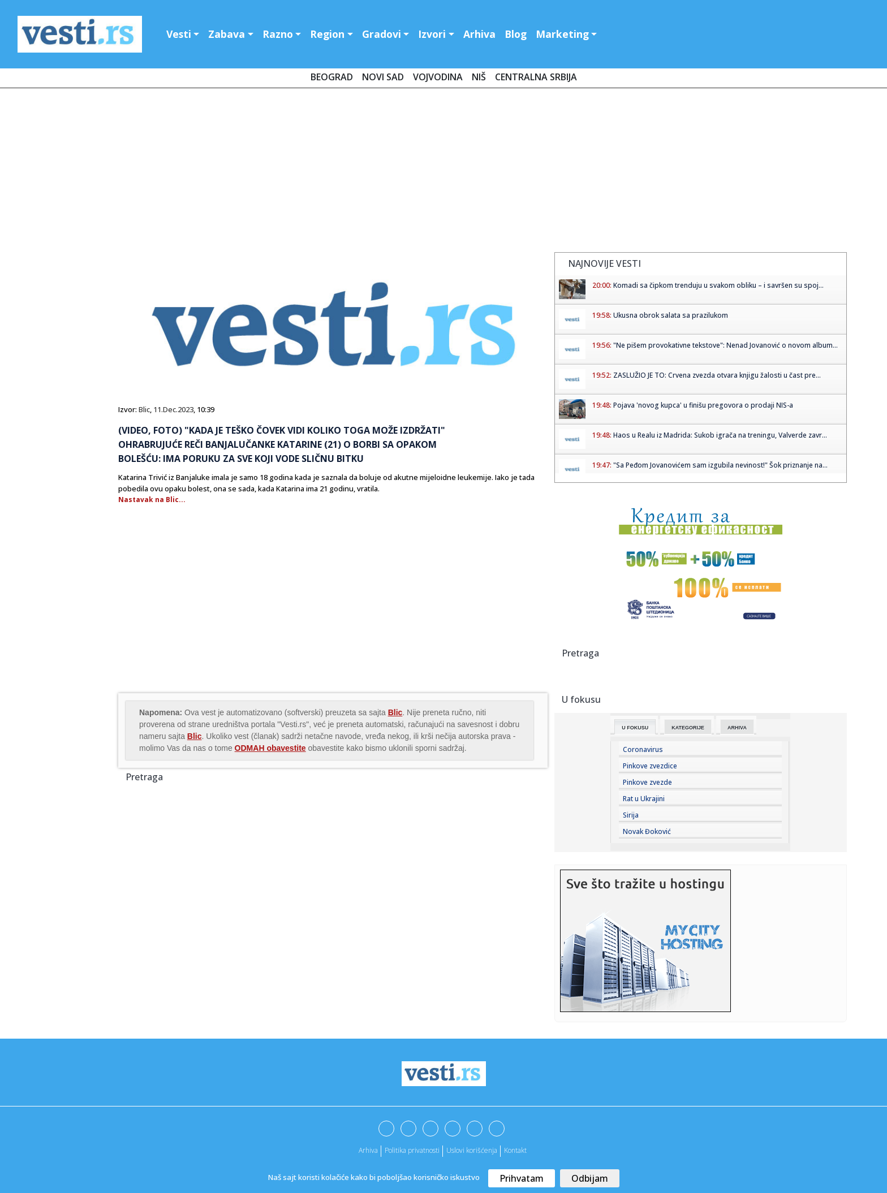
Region (327, 34)
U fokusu (635, 728)
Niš (479, 77)
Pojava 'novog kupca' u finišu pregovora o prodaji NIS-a (703, 405)
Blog (516, 34)
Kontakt (515, 1150)
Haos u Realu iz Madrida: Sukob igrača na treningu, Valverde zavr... (720, 435)
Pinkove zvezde (647, 782)
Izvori (432, 34)
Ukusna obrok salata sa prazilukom (670, 315)
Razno (277, 34)
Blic (144, 409)
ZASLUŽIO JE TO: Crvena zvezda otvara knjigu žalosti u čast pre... (717, 375)
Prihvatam (522, 1178)
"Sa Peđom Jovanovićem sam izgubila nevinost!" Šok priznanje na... (720, 465)
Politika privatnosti (412, 1150)
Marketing (562, 34)
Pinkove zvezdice (650, 766)
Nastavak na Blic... (152, 499)
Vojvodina (438, 77)
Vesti (178, 34)
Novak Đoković (647, 831)
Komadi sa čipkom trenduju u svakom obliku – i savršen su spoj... (718, 285)
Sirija (631, 815)
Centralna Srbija (536, 77)
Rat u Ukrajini (644, 798)
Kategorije (687, 728)
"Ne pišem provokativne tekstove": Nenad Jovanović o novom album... (725, 345)
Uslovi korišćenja (471, 1150)
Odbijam (589, 1178)
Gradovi (381, 34)
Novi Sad (383, 77)
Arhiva (479, 34)
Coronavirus (643, 749)
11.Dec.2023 (173, 409)
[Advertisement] (443, 172)
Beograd (332, 77)
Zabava (226, 34)
